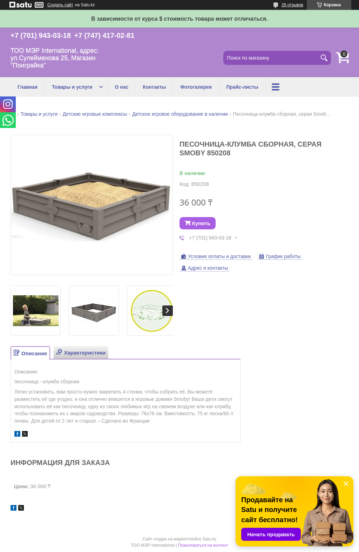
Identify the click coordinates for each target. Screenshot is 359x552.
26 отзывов (292, 4)
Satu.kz (209, 539)
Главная (28, 87)
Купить (201, 223)
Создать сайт (60, 4)
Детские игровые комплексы (95, 114)
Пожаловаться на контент (203, 545)
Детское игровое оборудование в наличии (180, 114)
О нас (121, 87)
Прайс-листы (242, 87)
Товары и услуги (72, 87)
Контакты (154, 87)
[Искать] (324, 58)
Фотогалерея (196, 87)
